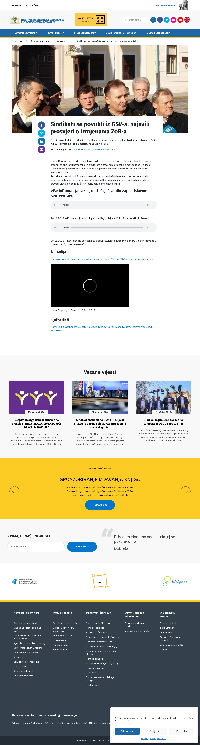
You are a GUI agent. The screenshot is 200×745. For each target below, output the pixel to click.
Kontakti (164, 649)
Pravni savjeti (60, 649)
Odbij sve (154, 731)
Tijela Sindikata (168, 627)
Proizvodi (91, 672)
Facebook (160, 19)
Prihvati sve (127, 731)
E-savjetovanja (60, 640)
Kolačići (144, 738)
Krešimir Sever (106, 326)
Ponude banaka (94, 658)
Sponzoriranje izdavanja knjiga (100, 479)
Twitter (167, 19)
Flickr (173, 19)
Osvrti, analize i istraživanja (120, 33)
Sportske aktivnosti (23, 671)
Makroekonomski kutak (137, 630)
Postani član (32, 5)
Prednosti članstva (84, 33)
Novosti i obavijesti (25, 33)
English (187, 19)
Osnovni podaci (168, 623)
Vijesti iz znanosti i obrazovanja (30, 643)
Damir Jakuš (57, 326)
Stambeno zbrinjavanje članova (102, 637)
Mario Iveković (123, 326)
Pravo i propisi (54, 33)
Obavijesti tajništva (23, 675)
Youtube (180, 19)
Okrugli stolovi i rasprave (26, 661)
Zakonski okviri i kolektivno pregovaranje (27, 637)
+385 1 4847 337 (88, 722)
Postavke (181, 731)
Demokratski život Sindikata (28, 647)
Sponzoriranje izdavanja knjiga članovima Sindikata (100, 495)
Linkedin (41, 141)
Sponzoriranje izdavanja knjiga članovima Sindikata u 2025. (100, 487)
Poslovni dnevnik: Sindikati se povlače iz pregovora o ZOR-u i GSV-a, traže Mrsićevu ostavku (102, 259)
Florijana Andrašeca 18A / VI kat (37, 722)
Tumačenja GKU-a (62, 635)
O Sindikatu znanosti (158, 33)
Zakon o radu (58, 330)
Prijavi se (16, 5)
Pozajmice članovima (97, 632)
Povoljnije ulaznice (95, 668)
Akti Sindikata (167, 632)
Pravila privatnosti (158, 738)
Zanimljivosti (20, 666)
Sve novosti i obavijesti (25, 623)
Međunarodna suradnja (26, 652)
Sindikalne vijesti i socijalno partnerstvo (49, 41)
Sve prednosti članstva (98, 623)
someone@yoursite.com (41, 149)
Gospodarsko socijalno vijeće (81, 326)
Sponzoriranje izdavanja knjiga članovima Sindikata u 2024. (100, 491)
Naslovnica (17, 41)
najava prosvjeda (142, 326)
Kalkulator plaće (61, 644)
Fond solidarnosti (95, 627)
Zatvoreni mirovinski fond (99, 641)
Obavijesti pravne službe (65, 623)
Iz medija (18, 657)
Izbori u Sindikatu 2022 (171, 644)
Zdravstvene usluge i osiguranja (102, 663)
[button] (14, 491)
